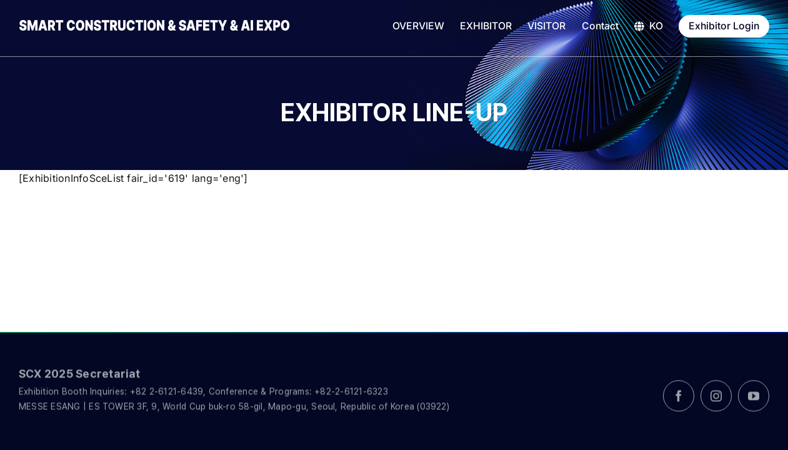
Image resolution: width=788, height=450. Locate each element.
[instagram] (716, 400)
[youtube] (753, 400)
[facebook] (678, 400)
